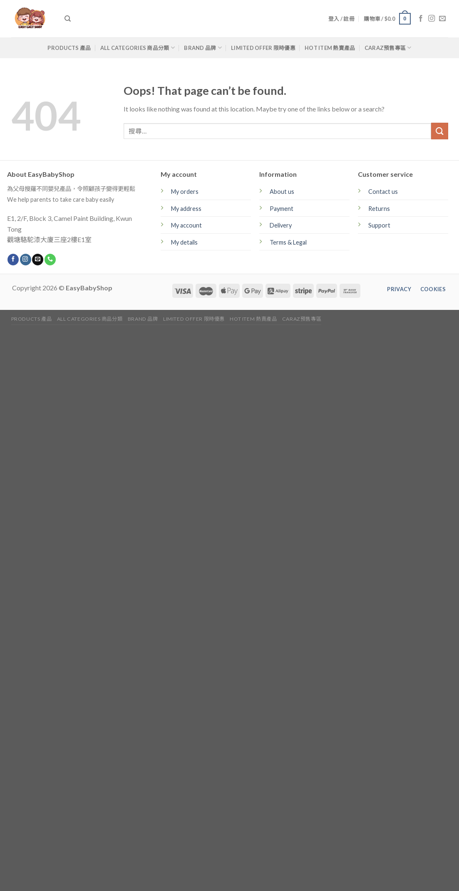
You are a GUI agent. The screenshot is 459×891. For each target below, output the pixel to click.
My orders (184, 191)
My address (186, 208)
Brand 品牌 (203, 48)
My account (186, 225)
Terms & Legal (288, 242)
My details (184, 242)
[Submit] (439, 131)
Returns (379, 208)
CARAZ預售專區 (388, 48)
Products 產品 (69, 48)
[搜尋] (68, 19)
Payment (281, 208)
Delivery (281, 225)
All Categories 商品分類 (137, 48)
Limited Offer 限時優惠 (263, 48)
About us (282, 191)
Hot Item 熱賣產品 (330, 48)
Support (379, 225)
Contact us (383, 191)
